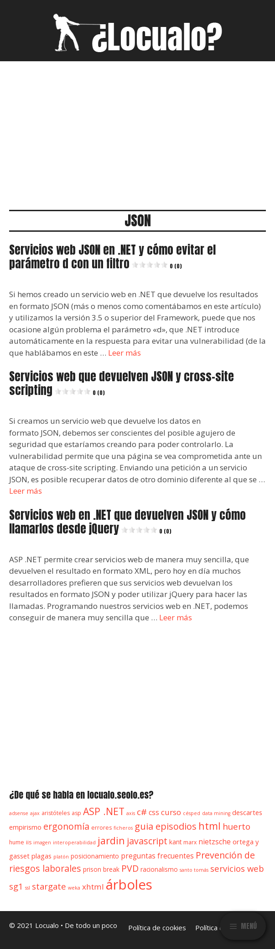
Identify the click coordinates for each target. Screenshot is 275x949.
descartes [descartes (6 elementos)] (247, 812)
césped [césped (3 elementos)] (191, 813)
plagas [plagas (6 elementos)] (41, 855)
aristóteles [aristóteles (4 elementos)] (56, 813)
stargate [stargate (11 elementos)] (49, 886)
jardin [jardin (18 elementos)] (111, 840)
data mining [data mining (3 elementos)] (216, 813)
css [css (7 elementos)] (154, 812)
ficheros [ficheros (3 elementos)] (123, 828)
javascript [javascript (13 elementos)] (147, 841)
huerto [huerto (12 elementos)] (236, 826)
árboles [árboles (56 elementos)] (129, 884)
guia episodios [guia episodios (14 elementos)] (166, 826)
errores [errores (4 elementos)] (101, 828)
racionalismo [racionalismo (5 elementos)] (159, 869)
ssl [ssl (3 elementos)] (27, 888)
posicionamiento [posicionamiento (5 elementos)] (95, 856)
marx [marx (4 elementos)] (190, 842)
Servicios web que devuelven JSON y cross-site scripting (121, 383)
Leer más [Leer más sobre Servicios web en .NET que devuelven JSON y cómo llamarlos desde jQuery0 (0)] (175, 617)
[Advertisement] (137, 130)
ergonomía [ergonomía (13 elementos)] (66, 826)
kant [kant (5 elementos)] (175, 842)
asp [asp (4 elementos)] (76, 813)
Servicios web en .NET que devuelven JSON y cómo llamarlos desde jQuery (127, 521)
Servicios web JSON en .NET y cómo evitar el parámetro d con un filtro (112, 256)
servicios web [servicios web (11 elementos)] (237, 868)
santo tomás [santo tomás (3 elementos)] (194, 870)
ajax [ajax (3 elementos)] (35, 813)
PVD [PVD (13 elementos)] (130, 868)
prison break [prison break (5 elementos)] (101, 869)
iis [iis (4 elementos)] (28, 842)
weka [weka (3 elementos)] (74, 888)
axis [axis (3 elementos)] (130, 813)
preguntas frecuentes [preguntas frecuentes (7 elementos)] (157, 856)
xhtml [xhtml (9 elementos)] (93, 886)
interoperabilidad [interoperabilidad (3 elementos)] (74, 842)
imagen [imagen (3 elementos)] (42, 842)
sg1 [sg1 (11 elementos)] (16, 886)
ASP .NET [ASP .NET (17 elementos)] (104, 811)
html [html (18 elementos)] (209, 825)
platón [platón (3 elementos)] (61, 856)
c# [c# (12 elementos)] (142, 812)
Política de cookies (157, 927)
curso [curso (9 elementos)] (171, 812)
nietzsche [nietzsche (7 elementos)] (214, 842)
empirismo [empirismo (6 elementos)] (25, 827)
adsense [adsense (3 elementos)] (18, 813)
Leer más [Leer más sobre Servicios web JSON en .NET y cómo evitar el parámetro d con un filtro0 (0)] (124, 352)
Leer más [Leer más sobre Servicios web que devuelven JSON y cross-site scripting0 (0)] (25, 490)
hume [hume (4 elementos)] (16, 842)
